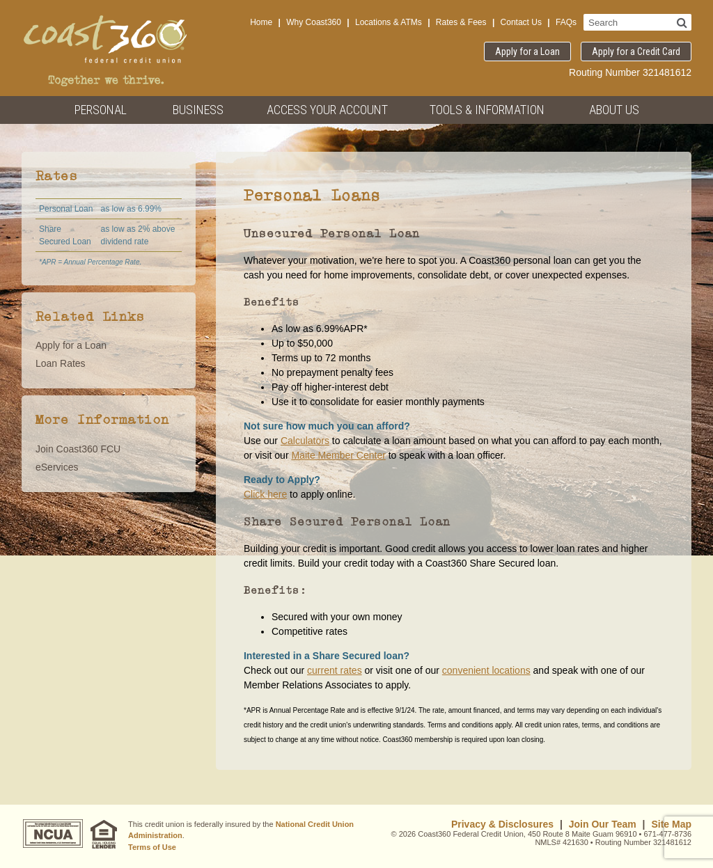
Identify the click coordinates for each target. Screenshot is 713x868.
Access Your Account (327, 109)
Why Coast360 (313, 22)
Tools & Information (487, 109)
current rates (334, 670)
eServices (57, 467)
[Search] (682, 22)
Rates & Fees (461, 22)
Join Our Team (602, 824)
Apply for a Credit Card (636, 51)
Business (198, 109)
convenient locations (486, 670)
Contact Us (521, 22)
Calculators (305, 440)
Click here (265, 494)
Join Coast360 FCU (78, 449)
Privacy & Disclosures (502, 824)
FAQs (566, 22)
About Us (614, 109)
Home (261, 22)
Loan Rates (61, 363)
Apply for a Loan (527, 51)
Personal (101, 109)
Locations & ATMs (388, 22)
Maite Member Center (338, 455)
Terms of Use (152, 847)
